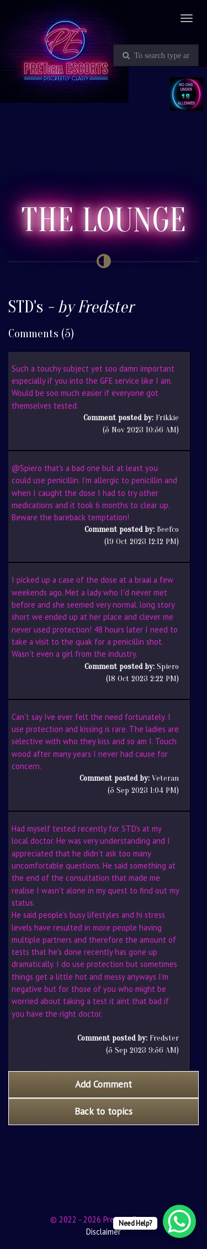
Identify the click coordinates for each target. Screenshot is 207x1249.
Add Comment (103, 1084)
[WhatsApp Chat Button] (179, 1221)
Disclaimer (103, 1231)
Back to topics (103, 1111)
